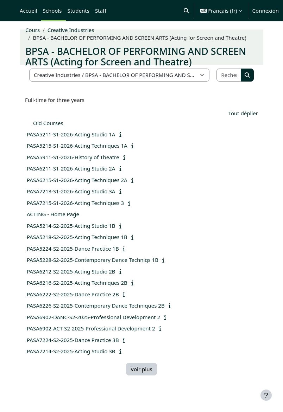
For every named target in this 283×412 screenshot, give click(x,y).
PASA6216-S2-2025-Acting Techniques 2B (77, 282)
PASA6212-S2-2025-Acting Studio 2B (71, 271)
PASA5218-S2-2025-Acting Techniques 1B (77, 236)
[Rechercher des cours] (228, 75)
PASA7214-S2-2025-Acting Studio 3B (71, 351)
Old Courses (48, 123)
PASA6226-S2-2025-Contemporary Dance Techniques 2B (96, 305)
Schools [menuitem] (52, 10)
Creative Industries (71, 29)
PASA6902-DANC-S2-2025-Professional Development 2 (93, 317)
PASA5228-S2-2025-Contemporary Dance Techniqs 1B (92, 259)
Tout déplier (243, 113)
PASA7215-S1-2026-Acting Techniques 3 (75, 202)
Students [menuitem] (78, 10)
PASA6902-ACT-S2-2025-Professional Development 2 (91, 328)
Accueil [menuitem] (28, 10)
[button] (186, 10)
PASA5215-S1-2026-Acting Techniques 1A (77, 145)
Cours (32, 29)
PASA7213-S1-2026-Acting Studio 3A (71, 191)
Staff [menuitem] (100, 10)
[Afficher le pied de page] (266, 395)
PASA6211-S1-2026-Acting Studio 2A (71, 168)
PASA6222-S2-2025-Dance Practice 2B (73, 294)
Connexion (265, 10)
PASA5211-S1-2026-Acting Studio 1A (71, 134)
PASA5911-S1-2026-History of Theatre (73, 157)
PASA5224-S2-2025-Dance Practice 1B (73, 248)
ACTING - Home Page (53, 214)
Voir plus (141, 369)
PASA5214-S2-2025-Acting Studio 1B (71, 225)
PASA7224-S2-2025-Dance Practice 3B (73, 339)
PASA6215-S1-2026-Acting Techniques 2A (77, 180)
